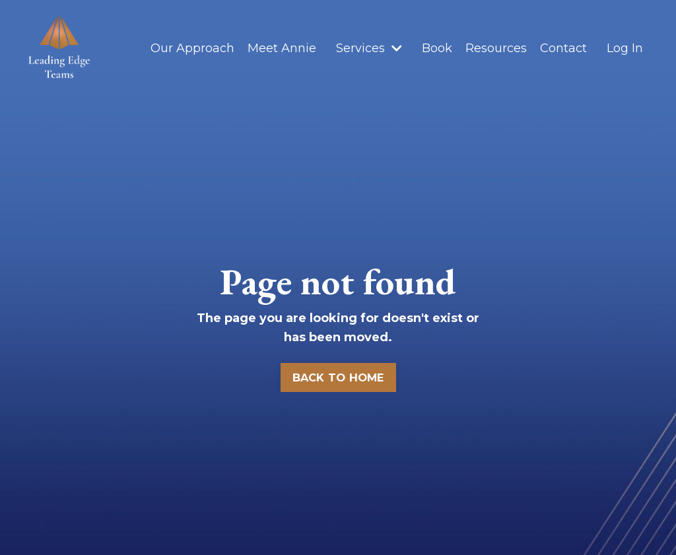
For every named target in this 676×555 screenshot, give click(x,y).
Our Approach (192, 48)
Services (369, 48)
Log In (625, 48)
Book (437, 48)
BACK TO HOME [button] (338, 377)
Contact (563, 48)
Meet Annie (282, 48)
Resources (496, 48)
